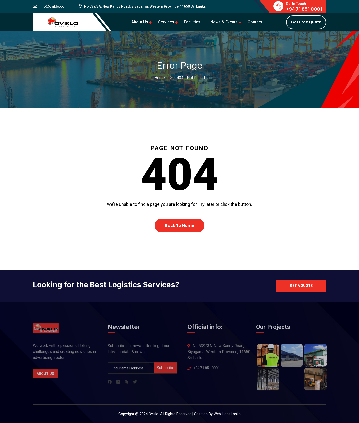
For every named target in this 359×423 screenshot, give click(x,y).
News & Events (224, 22)
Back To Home (179, 225)
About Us (139, 22)
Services (166, 22)
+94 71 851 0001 (206, 370)
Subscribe (165, 369)
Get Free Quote (306, 22)
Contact (255, 22)
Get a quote (301, 286)
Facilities (192, 22)
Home (160, 77)
